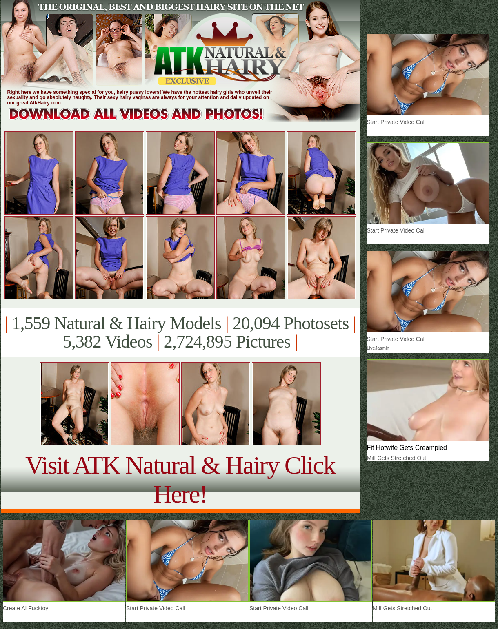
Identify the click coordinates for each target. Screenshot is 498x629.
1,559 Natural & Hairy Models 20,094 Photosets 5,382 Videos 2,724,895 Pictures (180, 332)
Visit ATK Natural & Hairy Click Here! (180, 479)
